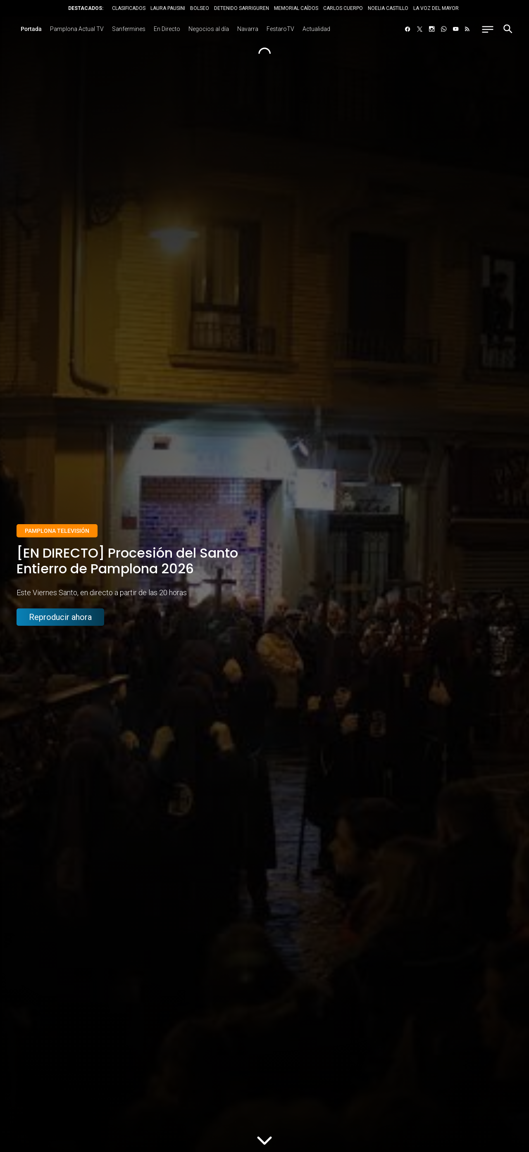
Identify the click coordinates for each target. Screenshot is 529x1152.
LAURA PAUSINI (167, 8)
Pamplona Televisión (57, 530)
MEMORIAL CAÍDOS (296, 8)
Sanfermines (128, 29)
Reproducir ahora (60, 618)
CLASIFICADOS (128, 8)
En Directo (167, 29)
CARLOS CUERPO (343, 8)
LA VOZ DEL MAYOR (436, 8)
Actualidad (316, 29)
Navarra (247, 29)
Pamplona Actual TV (77, 29)
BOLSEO (199, 8)
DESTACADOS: (85, 8)
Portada (31, 29)
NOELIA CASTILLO (388, 8)
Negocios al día (208, 29)
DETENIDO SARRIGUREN (241, 8)
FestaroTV (280, 29)
